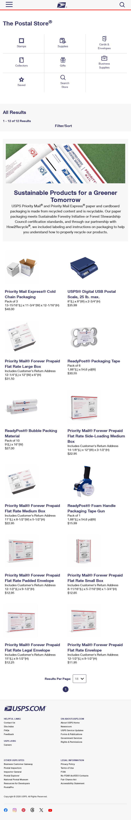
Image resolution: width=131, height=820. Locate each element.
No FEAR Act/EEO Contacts (74, 775)
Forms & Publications (71, 734)
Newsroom (66, 726)
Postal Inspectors (12, 768)
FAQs (6, 730)
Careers (8, 744)
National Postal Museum (16, 779)
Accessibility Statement (72, 783)
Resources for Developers (17, 783)
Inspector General (12, 771)
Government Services (71, 738)
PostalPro (9, 787)
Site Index (9, 726)
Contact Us (9, 722)
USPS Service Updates (72, 730)
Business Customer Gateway (18, 764)
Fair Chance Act (68, 779)
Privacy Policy (68, 764)
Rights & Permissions (71, 742)
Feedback (9, 734)
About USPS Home (70, 722)
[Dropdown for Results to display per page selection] (79, 678)
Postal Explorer (11, 775)
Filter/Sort (63, 126)
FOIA (63, 771)
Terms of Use (67, 768)
